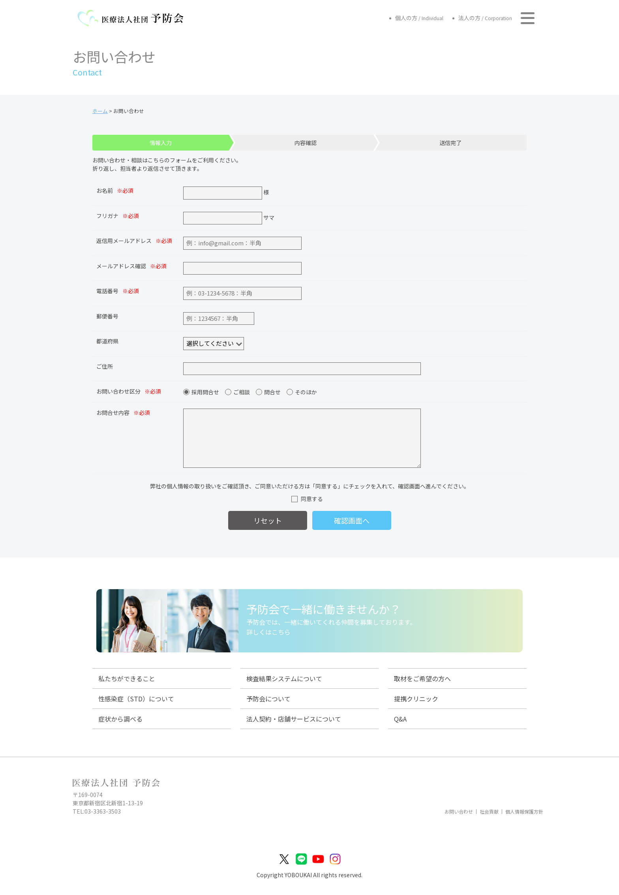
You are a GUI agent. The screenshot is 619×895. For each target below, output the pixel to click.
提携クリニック (416, 698)
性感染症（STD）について (136, 698)
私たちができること (126, 678)
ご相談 (241, 392)
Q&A (400, 719)
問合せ (272, 392)
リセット (267, 520)
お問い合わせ (459, 811)
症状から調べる (120, 719)
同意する (312, 499)
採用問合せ (205, 392)
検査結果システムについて (284, 678)
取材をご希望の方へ (422, 678)
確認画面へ (352, 520)
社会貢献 (489, 811)
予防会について (268, 698)
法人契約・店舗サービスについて (293, 719)
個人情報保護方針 (524, 811)
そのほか (306, 392)
